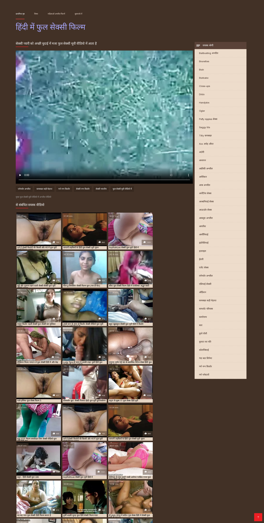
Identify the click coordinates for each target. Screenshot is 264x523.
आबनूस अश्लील (206, 218)
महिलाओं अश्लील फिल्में (56, 14)
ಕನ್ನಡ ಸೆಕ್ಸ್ (176, 497)
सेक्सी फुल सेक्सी (40, 489)
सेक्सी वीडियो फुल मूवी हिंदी (156, 489)
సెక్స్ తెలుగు (22, 497)
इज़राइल (202, 251)
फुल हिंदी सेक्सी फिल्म (178, 485)
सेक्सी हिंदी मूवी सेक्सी (80, 497)
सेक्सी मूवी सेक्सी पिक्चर (42, 509)
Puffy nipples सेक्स (208, 119)
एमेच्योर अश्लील (206, 276)
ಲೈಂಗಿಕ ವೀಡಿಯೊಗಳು (85, 503)
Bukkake (203, 78)
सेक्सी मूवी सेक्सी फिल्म (193, 512)
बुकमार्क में (78, 14)
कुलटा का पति (205, 342)
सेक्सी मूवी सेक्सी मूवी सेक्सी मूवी (224, 500)
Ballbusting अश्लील (208, 53)
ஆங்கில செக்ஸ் (118, 500)
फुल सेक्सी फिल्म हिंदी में (181, 483)
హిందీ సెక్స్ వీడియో (198, 503)
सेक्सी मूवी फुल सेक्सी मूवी (77, 489)
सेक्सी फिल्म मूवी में (211, 509)
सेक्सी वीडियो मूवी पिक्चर (167, 515)
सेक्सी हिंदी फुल (193, 489)
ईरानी (201, 259)
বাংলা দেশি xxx (150, 500)
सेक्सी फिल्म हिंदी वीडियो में (137, 515)
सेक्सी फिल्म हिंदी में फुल (155, 487)
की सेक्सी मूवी (215, 512)
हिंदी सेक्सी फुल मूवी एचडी (128, 506)
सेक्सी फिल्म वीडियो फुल (115, 487)
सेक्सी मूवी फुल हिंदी (97, 489)
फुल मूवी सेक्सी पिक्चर (94, 483)
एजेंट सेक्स (204, 267)
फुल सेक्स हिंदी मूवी (162, 483)
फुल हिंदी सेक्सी (161, 485)
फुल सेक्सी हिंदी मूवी (49, 512)
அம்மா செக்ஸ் (233, 512)
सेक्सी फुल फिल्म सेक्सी (190, 487)
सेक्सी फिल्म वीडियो (26, 512)
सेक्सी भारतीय (101, 189)
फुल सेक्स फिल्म (128, 483)
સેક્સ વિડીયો (102, 497)
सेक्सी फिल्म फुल (54, 487)
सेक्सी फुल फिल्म (173, 487)
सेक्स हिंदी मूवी (197, 500)
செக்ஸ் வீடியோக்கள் (175, 500)
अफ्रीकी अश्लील (206, 168)
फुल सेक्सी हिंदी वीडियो (120, 485)
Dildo (201, 94)
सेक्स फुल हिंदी (211, 485)
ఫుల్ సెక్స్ (89, 512)
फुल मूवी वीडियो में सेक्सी (74, 483)
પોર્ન (59, 509)
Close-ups (204, 86)
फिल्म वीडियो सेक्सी (125, 509)
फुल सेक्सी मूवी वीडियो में (122, 189)
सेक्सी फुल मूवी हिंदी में (228, 487)
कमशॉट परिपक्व (206, 309)
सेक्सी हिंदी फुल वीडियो (210, 489)
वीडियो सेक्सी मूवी (73, 509)
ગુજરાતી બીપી (178, 503)
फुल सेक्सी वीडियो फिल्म (32, 485)
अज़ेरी (201, 152)
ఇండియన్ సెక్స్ (89, 517)
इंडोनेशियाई (203, 243)
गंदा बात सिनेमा (205, 358)
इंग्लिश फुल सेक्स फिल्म (24, 483)
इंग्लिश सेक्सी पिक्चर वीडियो (154, 497)
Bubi (201, 69)
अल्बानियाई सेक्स (206, 201)
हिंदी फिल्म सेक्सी (153, 512)
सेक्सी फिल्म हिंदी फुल (135, 487)
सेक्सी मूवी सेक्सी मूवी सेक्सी (199, 497)
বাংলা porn (172, 512)
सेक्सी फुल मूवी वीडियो (209, 487)
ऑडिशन (202, 292)
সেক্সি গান (143, 509)
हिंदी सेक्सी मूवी (108, 517)
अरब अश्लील (204, 185)
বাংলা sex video (59, 500)
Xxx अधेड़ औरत (206, 144)
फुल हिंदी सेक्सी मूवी (196, 485)
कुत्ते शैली (203, 333)
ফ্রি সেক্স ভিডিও (93, 515)
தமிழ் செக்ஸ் (212, 515)
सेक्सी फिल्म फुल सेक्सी (71, 487)
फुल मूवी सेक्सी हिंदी (112, 483)
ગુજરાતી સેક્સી (220, 503)
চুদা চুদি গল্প (105, 503)
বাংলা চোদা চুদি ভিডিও (154, 503)
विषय (36, 14)
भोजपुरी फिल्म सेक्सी (72, 506)
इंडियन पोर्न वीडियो (156, 517)
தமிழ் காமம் (59, 497)
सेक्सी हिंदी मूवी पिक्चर (42, 503)
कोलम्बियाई (204, 350)
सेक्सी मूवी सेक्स (176, 517)
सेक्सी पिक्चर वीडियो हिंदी (98, 509)
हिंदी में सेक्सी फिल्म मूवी (131, 517)
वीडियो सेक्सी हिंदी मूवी (126, 503)
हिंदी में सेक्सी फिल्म (107, 512)
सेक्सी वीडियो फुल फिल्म (116, 489)
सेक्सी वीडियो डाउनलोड (187, 509)
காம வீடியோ (112, 515)
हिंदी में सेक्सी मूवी (192, 515)
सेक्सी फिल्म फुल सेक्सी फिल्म (93, 487)
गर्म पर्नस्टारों (204, 375)
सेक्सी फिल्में (30, 517)
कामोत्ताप (203, 317)
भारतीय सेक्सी (78, 500)
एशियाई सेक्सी (205, 284)
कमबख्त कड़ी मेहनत (207, 300)
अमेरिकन (203, 177)
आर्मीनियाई (203, 234)
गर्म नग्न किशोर (205, 366)
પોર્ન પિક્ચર (177, 506)
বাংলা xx (226, 515)
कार (200, 325)
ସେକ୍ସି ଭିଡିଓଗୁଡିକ (71, 512)
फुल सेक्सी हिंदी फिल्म (86, 485)
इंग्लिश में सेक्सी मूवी (161, 509)
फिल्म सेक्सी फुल (56, 483)
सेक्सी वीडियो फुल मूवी (136, 489)
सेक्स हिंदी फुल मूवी (227, 485)
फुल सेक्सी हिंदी (69, 485)
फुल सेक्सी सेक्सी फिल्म (52, 485)
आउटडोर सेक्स (205, 210)
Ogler (202, 111)
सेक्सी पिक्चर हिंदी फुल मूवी (35, 487)
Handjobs (204, 102)
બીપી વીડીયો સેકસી (35, 500)
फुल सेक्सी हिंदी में (102, 485)
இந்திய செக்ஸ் (97, 500)
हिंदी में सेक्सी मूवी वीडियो (99, 506)
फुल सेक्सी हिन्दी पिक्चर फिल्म (142, 485)
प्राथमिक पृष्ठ (20, 14)
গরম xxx (135, 500)
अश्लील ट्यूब (75, 515)
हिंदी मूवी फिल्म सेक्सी (27, 515)
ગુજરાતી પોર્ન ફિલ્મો (130, 512)
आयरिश (202, 226)
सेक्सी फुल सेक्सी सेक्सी (57, 489)
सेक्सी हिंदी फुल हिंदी (228, 489)
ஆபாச (43, 517)
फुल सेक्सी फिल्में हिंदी (201, 483)
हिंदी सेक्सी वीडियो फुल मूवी (64, 517)
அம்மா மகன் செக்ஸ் (46, 506)
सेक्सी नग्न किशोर (83, 189)
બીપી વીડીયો (63, 503)
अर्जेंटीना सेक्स (205, 193)
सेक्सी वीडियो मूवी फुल (177, 489)
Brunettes (204, 61)
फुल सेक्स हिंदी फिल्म (144, 483)
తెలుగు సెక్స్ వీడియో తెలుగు (202, 506)
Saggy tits (204, 127)
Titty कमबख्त (205, 135)
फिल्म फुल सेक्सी (41, 483)
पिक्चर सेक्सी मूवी (40, 497)
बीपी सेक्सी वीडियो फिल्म (124, 497)
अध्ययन (202, 160)
